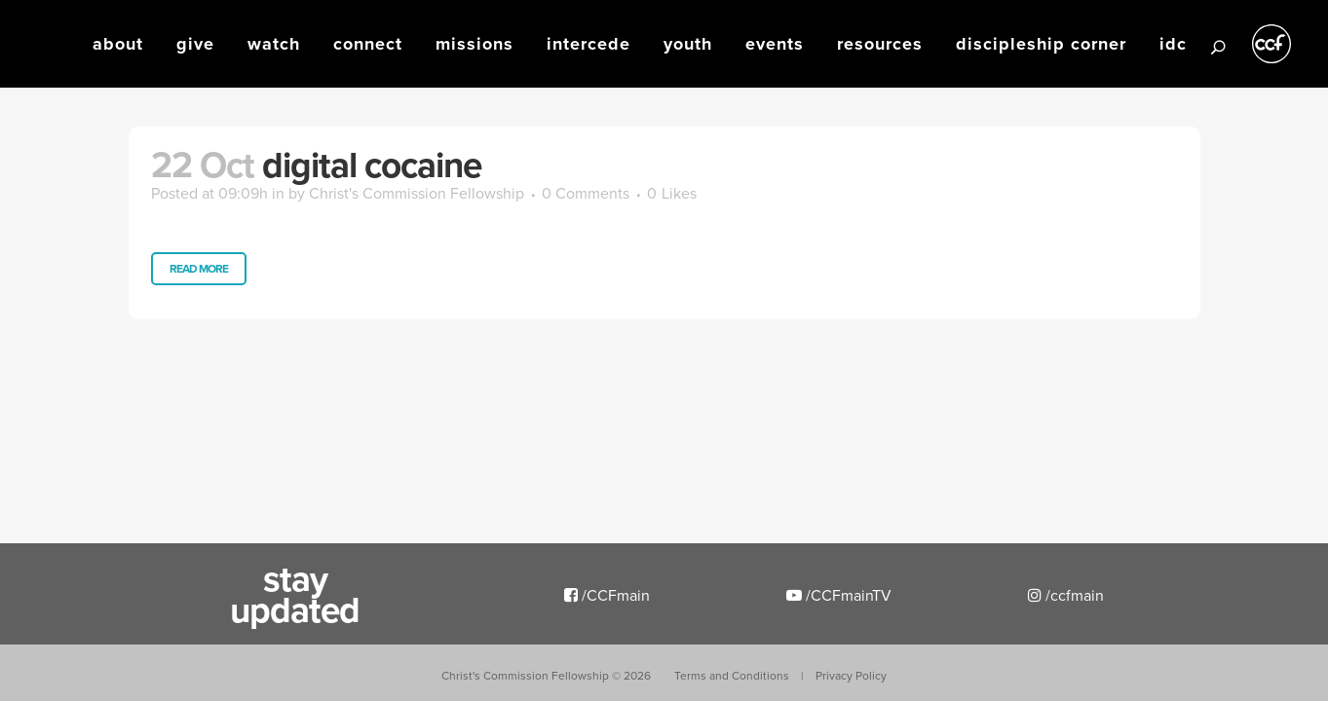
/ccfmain (1066, 595)
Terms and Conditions (731, 675)
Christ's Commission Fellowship (416, 192)
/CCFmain (607, 595)
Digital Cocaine (371, 164)
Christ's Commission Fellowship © (546, 675)
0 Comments (585, 192)
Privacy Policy (851, 675)
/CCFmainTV (839, 595)
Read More (199, 268)
